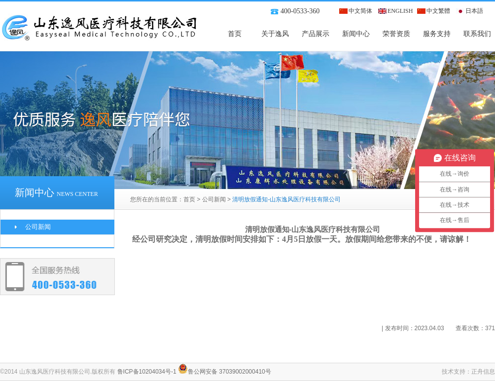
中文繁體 (438, 10)
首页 (235, 34)
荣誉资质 (396, 34)
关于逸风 (275, 34)
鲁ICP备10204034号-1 (147, 371)
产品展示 (315, 34)
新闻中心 (356, 34)
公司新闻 (214, 199)
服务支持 (437, 34)
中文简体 (360, 10)
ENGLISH (400, 10)
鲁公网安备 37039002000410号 (224, 371)
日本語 (474, 10)
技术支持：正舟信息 (468, 371)
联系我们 (477, 34)
